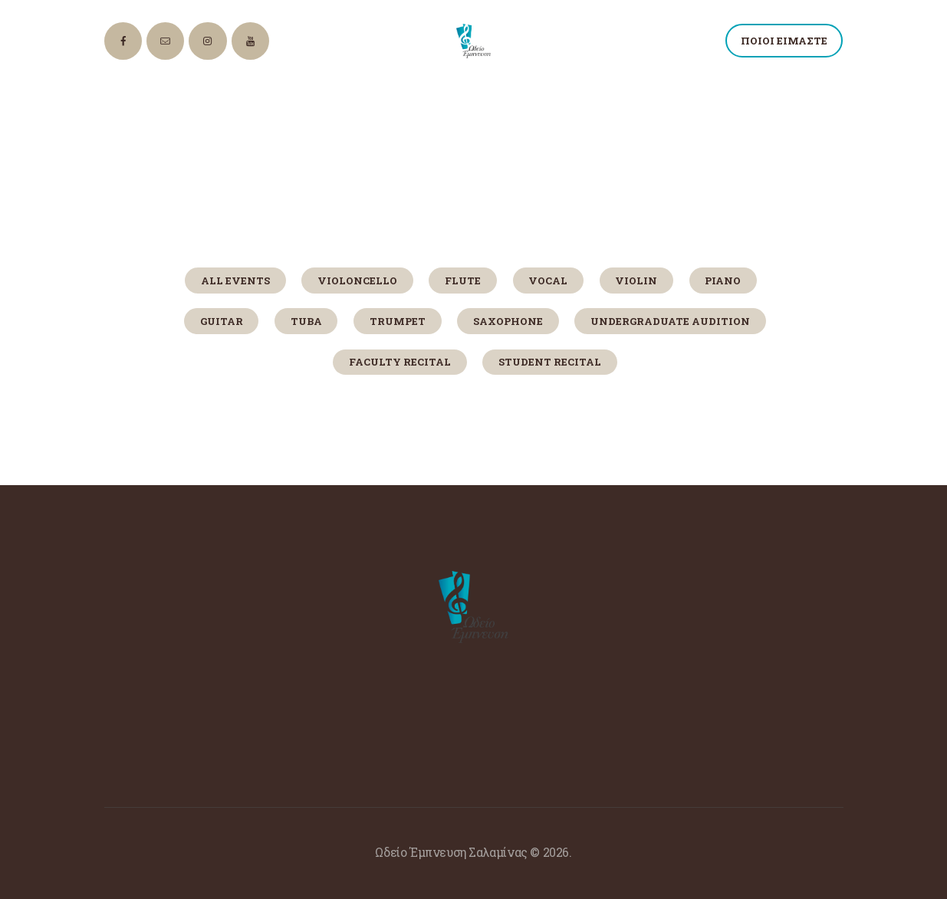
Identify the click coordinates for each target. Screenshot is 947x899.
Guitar (221, 321)
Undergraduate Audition (670, 321)
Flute (463, 280)
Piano (723, 280)
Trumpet (398, 321)
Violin (636, 280)
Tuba (306, 321)
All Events (235, 280)
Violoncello (357, 280)
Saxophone (508, 321)
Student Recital (549, 362)
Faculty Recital (400, 362)
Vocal (547, 280)
